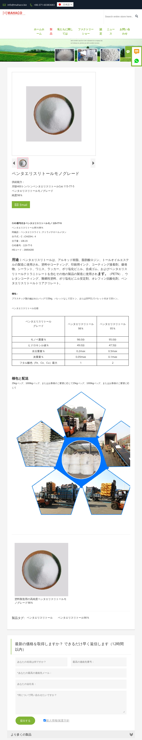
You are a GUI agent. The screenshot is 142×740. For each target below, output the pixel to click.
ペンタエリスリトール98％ (73, 617)
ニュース (111, 31)
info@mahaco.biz (17, 4)
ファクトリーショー (86, 31)
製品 (51, 31)
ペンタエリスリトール (58, 50)
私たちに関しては (65, 31)
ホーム (27, 50)
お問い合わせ (125, 31)
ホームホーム (39, 31)
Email (21, 204)
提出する (25, 720)
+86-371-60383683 (44, 4)
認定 (100, 31)
